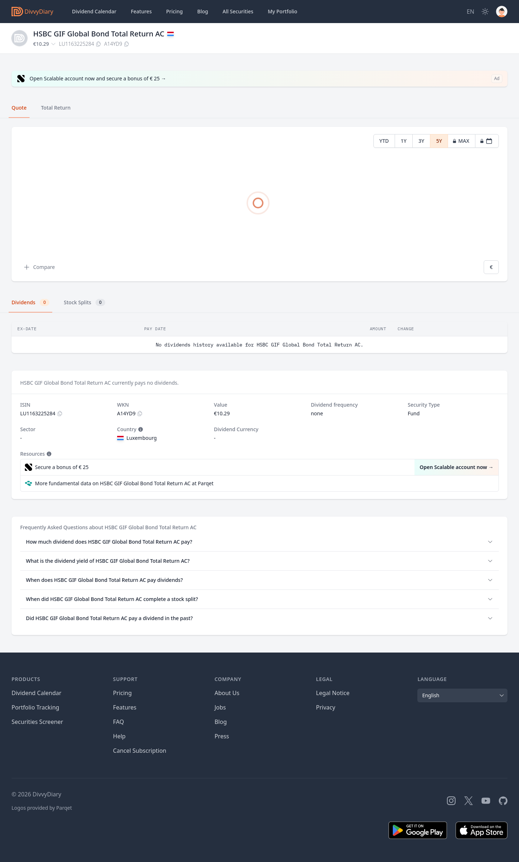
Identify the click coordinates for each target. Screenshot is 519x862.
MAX (460, 140)
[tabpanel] (259, 204)
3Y (421, 140)
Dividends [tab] (30, 302)
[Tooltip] (139, 429)
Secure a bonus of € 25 (62, 467)
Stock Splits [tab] (84, 302)
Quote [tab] (19, 107)
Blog (220, 722)
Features (141, 11)
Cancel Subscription (140, 751)
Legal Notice (333, 693)
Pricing (174, 11)
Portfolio (282, 11)
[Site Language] (470, 11)
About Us (226, 693)
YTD (384, 140)
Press (221, 736)
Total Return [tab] (56, 107)
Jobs (220, 707)
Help (119, 736)
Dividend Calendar (94, 11)
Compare (39, 267)
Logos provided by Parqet (42, 807)
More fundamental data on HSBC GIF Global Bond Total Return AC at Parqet (124, 483)
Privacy (325, 707)
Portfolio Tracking (35, 707)
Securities (237, 11)
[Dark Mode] (485, 11)
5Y (439, 140)
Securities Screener (37, 722)
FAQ (118, 722)
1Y (404, 140)
